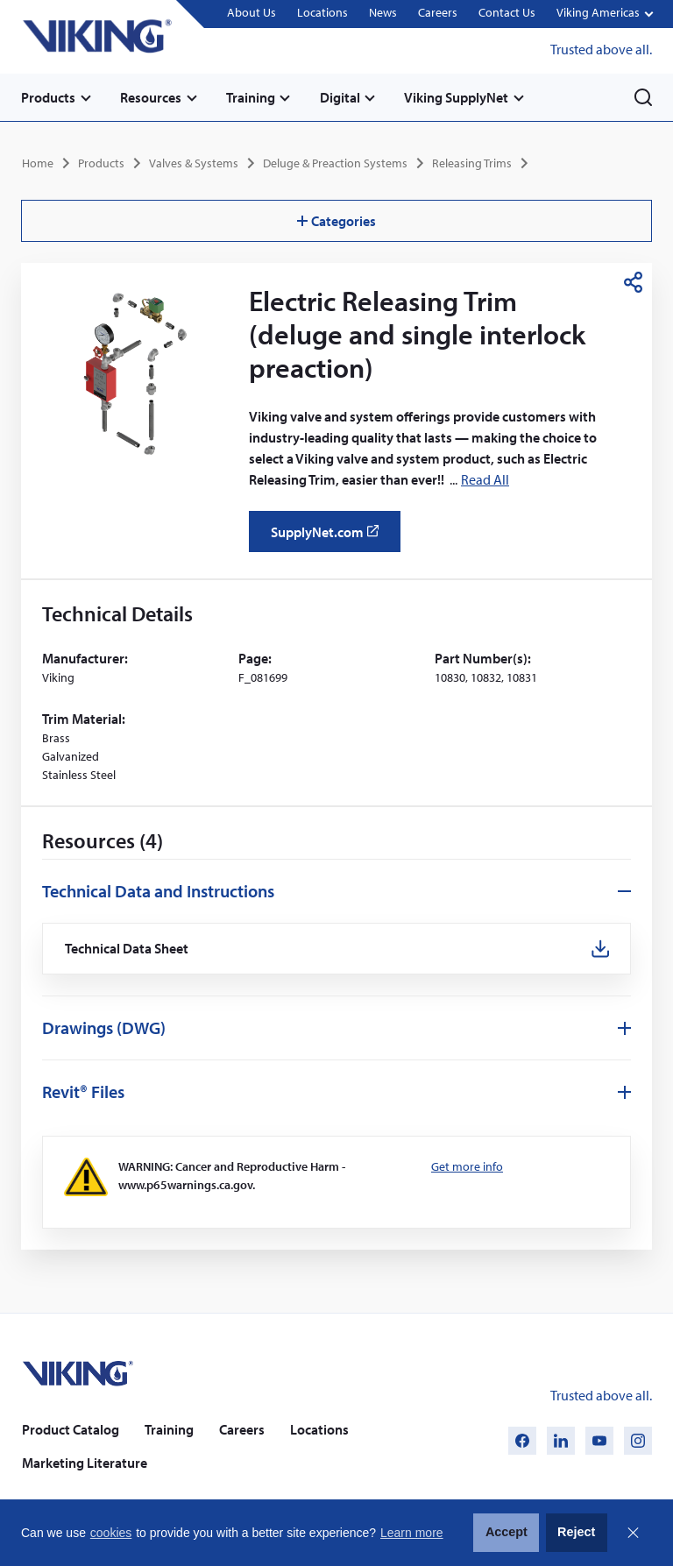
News (383, 13)
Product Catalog (70, 1429)
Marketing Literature (84, 1462)
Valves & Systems (193, 163)
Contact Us (506, 13)
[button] (604, 14)
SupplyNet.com (330, 538)
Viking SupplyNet (457, 97)
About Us (251, 13)
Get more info (467, 1166)
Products (48, 97)
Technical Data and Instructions (158, 891)
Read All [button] (485, 479)
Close (632, 1532)
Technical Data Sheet (127, 948)
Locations (322, 13)
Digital (340, 97)
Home (37, 163)
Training (250, 97)
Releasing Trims (472, 163)
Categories (336, 221)
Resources (150, 97)
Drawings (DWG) (104, 1027)
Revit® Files (83, 1091)
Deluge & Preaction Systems (335, 163)
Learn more (411, 1533)
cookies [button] (110, 1533)
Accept (506, 1532)
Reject (576, 1532)
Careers (437, 13)
